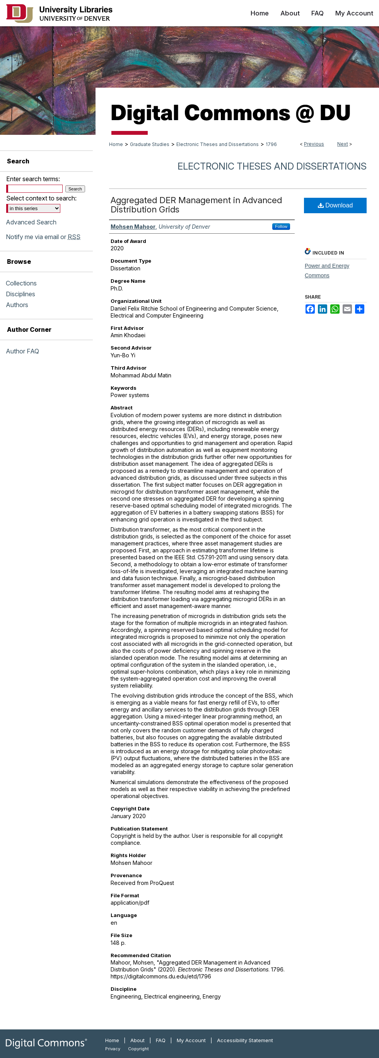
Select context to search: (41, 198)
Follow (281, 226)
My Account (191, 1040)
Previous (314, 144)
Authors (17, 305)
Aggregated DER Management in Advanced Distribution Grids (196, 204)
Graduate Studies (149, 144)
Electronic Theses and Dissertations (217, 144)
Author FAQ (22, 351)
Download (335, 205)
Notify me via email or (43, 237)
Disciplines (20, 294)
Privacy (112, 1048)
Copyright (138, 1048)
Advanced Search (31, 222)
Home (116, 144)
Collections (21, 283)
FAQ (161, 1040)
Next (342, 144)
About (137, 1040)
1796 (271, 144)
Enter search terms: (33, 179)
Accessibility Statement (245, 1040)
